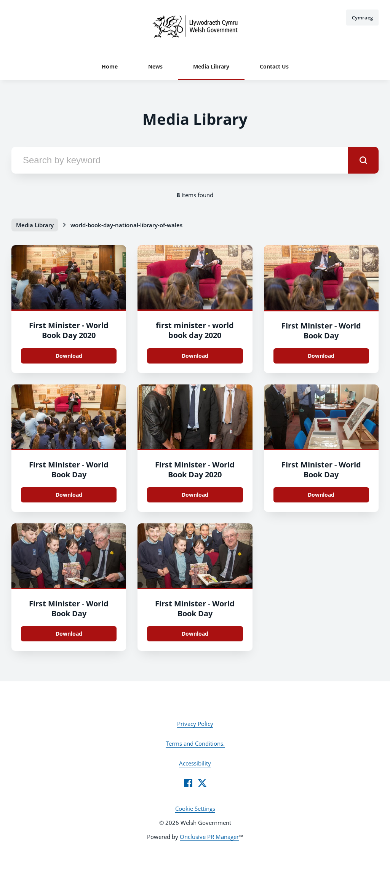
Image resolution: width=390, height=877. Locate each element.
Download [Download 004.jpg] (321, 355)
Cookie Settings (195, 808)
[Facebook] (188, 783)
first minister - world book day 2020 (195, 330)
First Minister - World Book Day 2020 (69, 330)
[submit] (363, 160)
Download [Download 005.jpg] (195, 355)
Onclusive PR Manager (209, 836)
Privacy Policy (195, 723)
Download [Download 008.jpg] (69, 355)
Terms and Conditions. (195, 743)
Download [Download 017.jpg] (321, 494)
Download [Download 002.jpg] (69, 494)
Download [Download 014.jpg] (195, 633)
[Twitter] (202, 783)
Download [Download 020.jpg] (195, 494)
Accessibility (195, 763)
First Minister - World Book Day (321, 331)
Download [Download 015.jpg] (69, 633)
